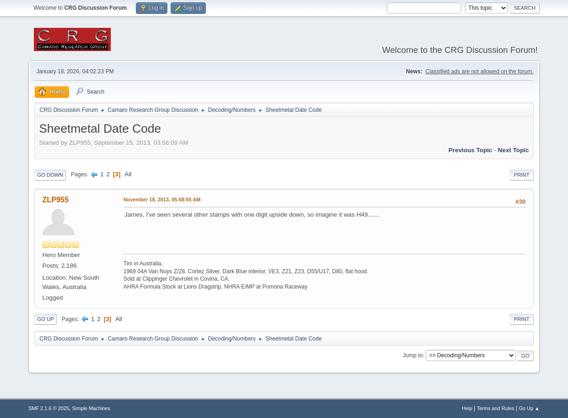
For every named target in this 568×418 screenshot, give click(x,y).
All (128, 174)
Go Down (50, 175)
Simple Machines (91, 408)
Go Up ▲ (529, 408)
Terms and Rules (495, 408)
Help (467, 408)
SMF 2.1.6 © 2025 (48, 408)
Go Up (45, 319)
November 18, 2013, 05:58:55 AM (161, 199)
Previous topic (470, 150)
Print (522, 175)
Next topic (513, 150)
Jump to (413, 355)
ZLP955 (55, 200)
